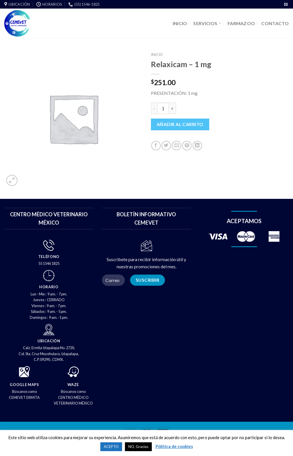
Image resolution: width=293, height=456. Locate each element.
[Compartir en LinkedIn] (197, 145)
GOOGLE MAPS (24, 384)
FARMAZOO (241, 23)
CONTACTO (275, 23)
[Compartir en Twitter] (166, 145)
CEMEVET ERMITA (24, 397)
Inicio (157, 54)
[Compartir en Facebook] (156, 145)
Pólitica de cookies (174, 446)
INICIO (180, 23)
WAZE (73, 384)
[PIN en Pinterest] (187, 145)
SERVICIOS (207, 23)
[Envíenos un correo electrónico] (286, 5)
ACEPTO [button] (111, 446)
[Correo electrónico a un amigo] (176, 145)
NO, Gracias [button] (138, 446)
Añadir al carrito (180, 124)
